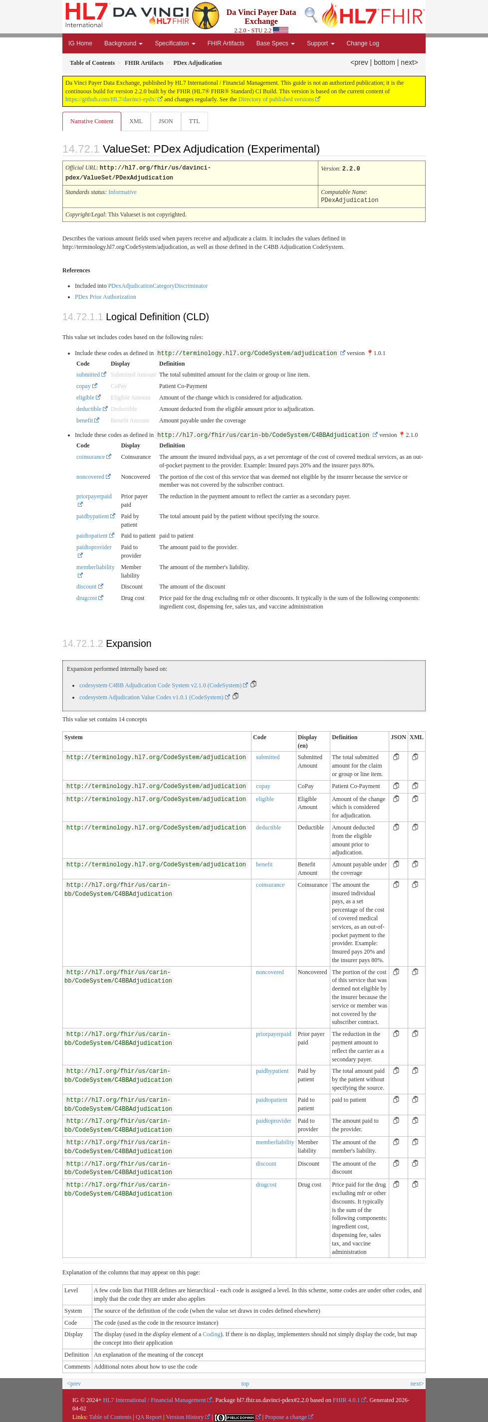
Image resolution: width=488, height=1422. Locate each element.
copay (83, 384)
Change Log (363, 43)
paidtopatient (92, 534)
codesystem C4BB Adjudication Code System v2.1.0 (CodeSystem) (160, 683)
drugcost (86, 596)
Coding (211, 1332)
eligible (85, 396)
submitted (88, 373)
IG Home (80, 43)
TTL (194, 121)
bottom (384, 62)
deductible (88, 407)
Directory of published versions (276, 99)
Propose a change (286, 1415)
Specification (175, 43)
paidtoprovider (273, 1119)
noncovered (90, 475)
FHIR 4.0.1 (346, 1398)
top (245, 1382)
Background (123, 43)
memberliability (275, 1140)
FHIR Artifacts (226, 43)
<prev (359, 62)
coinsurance (90, 455)
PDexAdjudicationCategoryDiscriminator (158, 284)
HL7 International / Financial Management (154, 1398)
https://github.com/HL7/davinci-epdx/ (110, 99)
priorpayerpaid (273, 1032)
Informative (122, 191)
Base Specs (275, 43)
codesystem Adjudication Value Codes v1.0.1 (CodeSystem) (151, 695)
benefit (84, 418)
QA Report (149, 1415)
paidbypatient (92, 514)
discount (86, 585)
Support (320, 43)
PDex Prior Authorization (105, 295)
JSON (166, 121)
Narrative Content (91, 121)
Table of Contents (110, 1415)
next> (409, 62)
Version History (185, 1415)
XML (136, 121)
